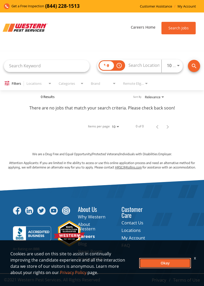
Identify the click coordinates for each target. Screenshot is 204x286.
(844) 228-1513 (62, 6)
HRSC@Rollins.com (128, 167)
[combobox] (46, 66)
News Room (90, 251)
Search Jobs (178, 27)
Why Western (91, 217)
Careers (86, 236)
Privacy (159, 280)
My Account (187, 6)
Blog (82, 244)
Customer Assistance (156, 6)
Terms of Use (186, 280)
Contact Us (132, 223)
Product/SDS (90, 259)
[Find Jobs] (194, 66)
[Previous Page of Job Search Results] (157, 126)
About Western (86, 226)
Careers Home (143, 27)
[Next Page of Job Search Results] (167, 126)
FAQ (125, 245)
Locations (131, 230)
